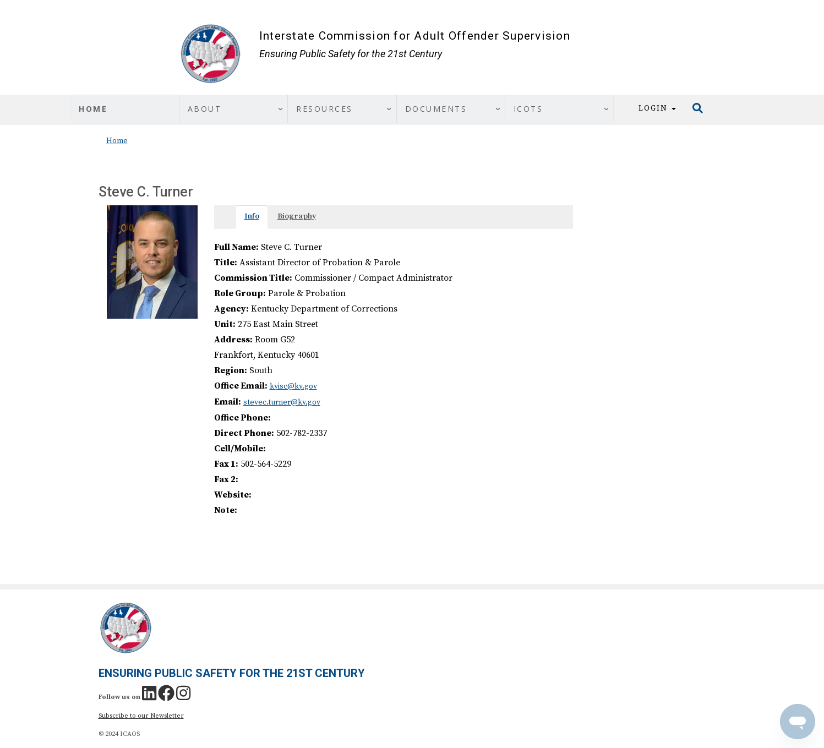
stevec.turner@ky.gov (281, 402)
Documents (436, 108)
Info (251, 216)
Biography (296, 216)
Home (93, 108)
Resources (324, 108)
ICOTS (528, 108)
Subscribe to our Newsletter (141, 716)
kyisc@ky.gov (293, 386)
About (205, 108)
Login (657, 108)
